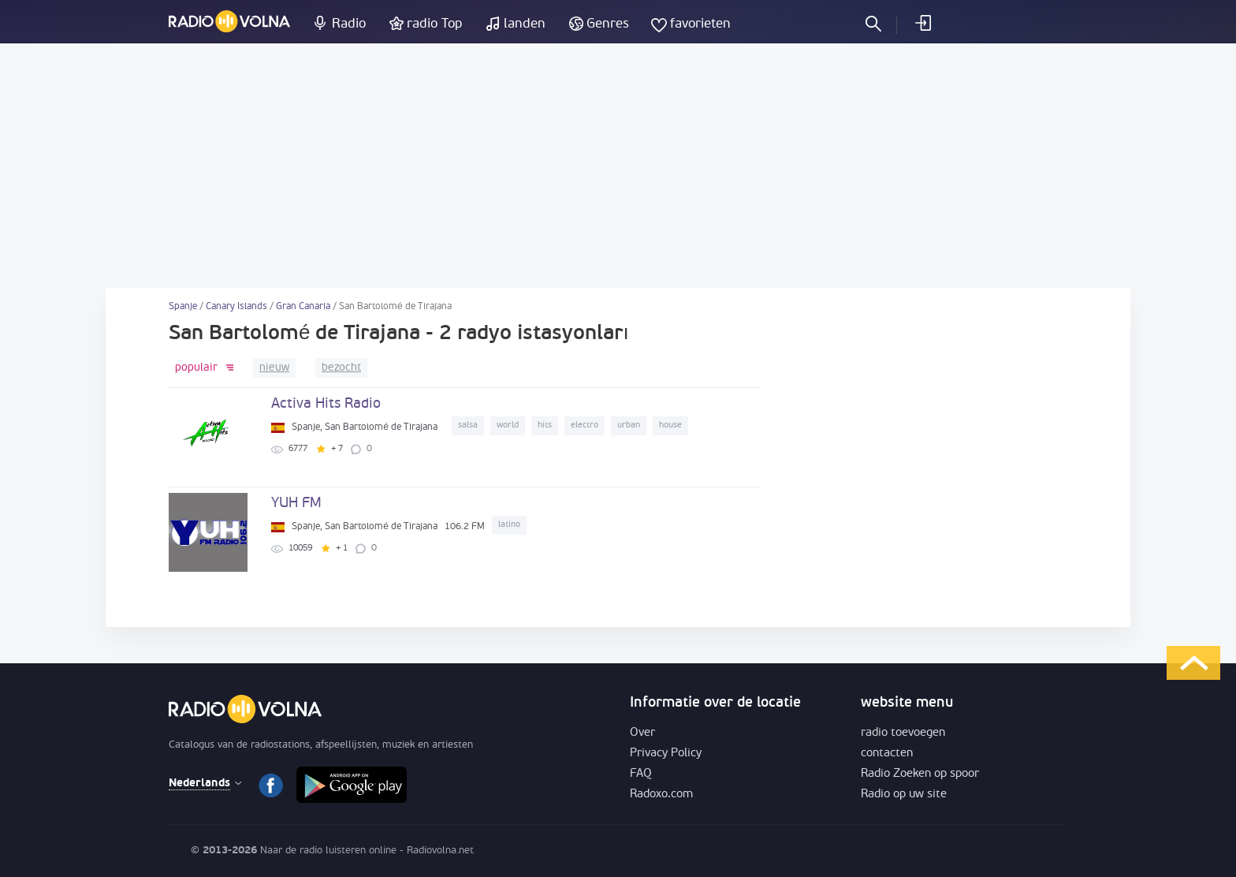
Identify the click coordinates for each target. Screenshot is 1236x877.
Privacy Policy (666, 753)
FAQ (641, 774)
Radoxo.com (661, 794)
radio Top (435, 24)
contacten (887, 753)
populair (196, 368)
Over (642, 733)
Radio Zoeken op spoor (920, 774)
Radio (349, 24)
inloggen (922, 23)
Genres (607, 24)
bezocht (341, 368)
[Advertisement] (618, 165)
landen (524, 24)
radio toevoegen (903, 733)
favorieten (700, 24)
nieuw (274, 368)
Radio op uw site (904, 794)
